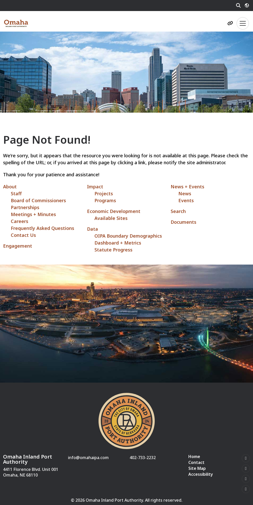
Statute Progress (113, 250)
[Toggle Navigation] (243, 23)
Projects (103, 193)
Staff (16, 193)
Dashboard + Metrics (117, 243)
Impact (95, 186)
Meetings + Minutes (33, 214)
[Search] (238, 5)
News (184, 193)
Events (186, 200)
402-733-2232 (143, 457)
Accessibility (200, 474)
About (10, 186)
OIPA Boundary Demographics (128, 236)
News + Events (187, 186)
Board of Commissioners (38, 200)
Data (92, 229)
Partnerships (25, 207)
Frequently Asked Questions (42, 228)
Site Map (197, 468)
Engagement (17, 246)
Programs (105, 200)
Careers (19, 221)
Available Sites (111, 218)
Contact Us (23, 235)
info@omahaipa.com (88, 457)
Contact (196, 462)
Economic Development (113, 211)
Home (194, 456)
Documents (183, 222)
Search (178, 211)
